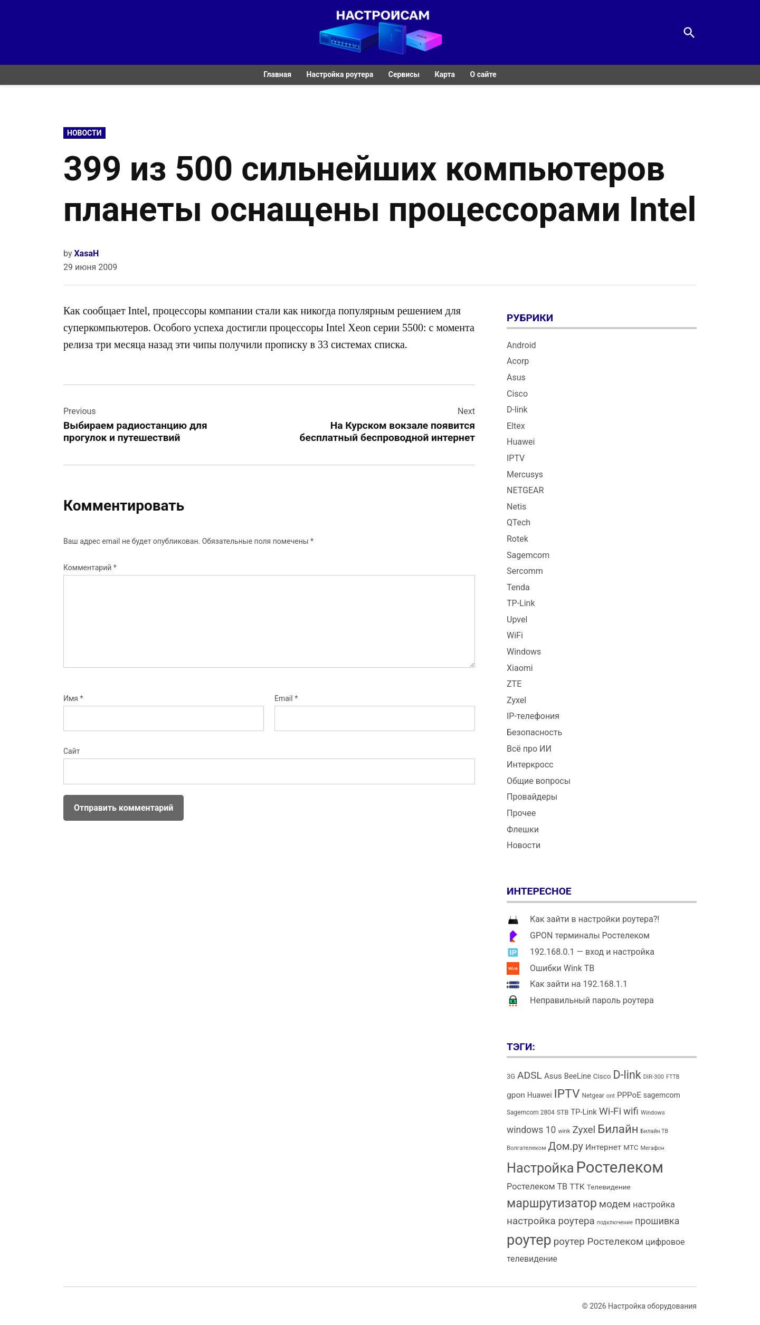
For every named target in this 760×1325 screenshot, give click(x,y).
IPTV (516, 458)
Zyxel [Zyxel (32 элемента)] (583, 1130)
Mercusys (525, 474)
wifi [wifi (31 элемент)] (631, 1111)
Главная (277, 74)
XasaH (86, 253)
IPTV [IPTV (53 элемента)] (567, 1094)
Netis (516, 507)
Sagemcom (528, 555)
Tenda (518, 587)
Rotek (517, 539)
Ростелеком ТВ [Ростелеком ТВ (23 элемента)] (537, 1187)
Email (286, 698)
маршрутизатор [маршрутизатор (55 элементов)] (552, 1203)
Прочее (521, 813)
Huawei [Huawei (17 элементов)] (539, 1095)
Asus (516, 377)
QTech (518, 522)
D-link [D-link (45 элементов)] (627, 1074)
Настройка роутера (340, 74)
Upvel (517, 620)
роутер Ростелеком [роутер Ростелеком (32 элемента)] (598, 1241)
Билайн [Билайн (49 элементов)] (617, 1129)
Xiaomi (520, 668)
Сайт (71, 751)
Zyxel (516, 700)
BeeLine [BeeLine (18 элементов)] (577, 1076)
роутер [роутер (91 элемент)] (529, 1240)
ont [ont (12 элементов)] (610, 1095)
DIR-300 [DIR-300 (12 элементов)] (653, 1076)
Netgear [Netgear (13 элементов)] (593, 1095)
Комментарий (90, 567)
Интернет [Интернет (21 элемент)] (603, 1147)
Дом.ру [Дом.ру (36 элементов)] (565, 1146)
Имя (73, 698)
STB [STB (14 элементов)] (563, 1112)
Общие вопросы (539, 781)
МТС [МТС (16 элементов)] (630, 1147)
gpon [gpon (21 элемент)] (516, 1095)
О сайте (483, 74)
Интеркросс (530, 765)
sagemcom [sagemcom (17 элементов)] (661, 1095)
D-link (517, 410)
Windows (524, 652)
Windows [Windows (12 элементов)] (653, 1112)
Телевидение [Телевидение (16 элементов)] (609, 1187)
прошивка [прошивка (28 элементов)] (657, 1221)
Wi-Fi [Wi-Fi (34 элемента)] (610, 1111)
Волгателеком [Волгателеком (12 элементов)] (526, 1148)
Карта (445, 74)
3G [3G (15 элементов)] (511, 1076)
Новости (84, 133)
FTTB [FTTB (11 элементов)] (672, 1076)
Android (521, 345)
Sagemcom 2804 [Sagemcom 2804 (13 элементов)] (531, 1112)
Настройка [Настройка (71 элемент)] (540, 1168)
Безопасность (534, 732)
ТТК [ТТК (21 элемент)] (577, 1187)
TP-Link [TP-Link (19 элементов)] (583, 1112)
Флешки (523, 829)
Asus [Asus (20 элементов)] (553, 1076)
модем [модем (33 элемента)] (615, 1204)
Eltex (516, 426)
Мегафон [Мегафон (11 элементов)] (652, 1148)
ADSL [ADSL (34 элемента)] (529, 1075)
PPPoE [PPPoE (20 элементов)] (629, 1095)
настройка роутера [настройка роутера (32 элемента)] (551, 1221)
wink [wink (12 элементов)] (564, 1131)
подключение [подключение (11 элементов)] (615, 1222)
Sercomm (525, 571)
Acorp (518, 361)
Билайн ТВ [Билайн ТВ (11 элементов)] (655, 1131)
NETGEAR (525, 490)
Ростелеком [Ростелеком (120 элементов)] (619, 1167)
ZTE (514, 684)
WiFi (515, 635)
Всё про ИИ (529, 749)
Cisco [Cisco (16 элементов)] (602, 1076)
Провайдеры (532, 797)
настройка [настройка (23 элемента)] (654, 1204)
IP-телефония (533, 716)
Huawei (521, 442)
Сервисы (404, 74)
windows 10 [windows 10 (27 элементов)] (531, 1130)
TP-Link (521, 603)
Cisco (517, 394)
